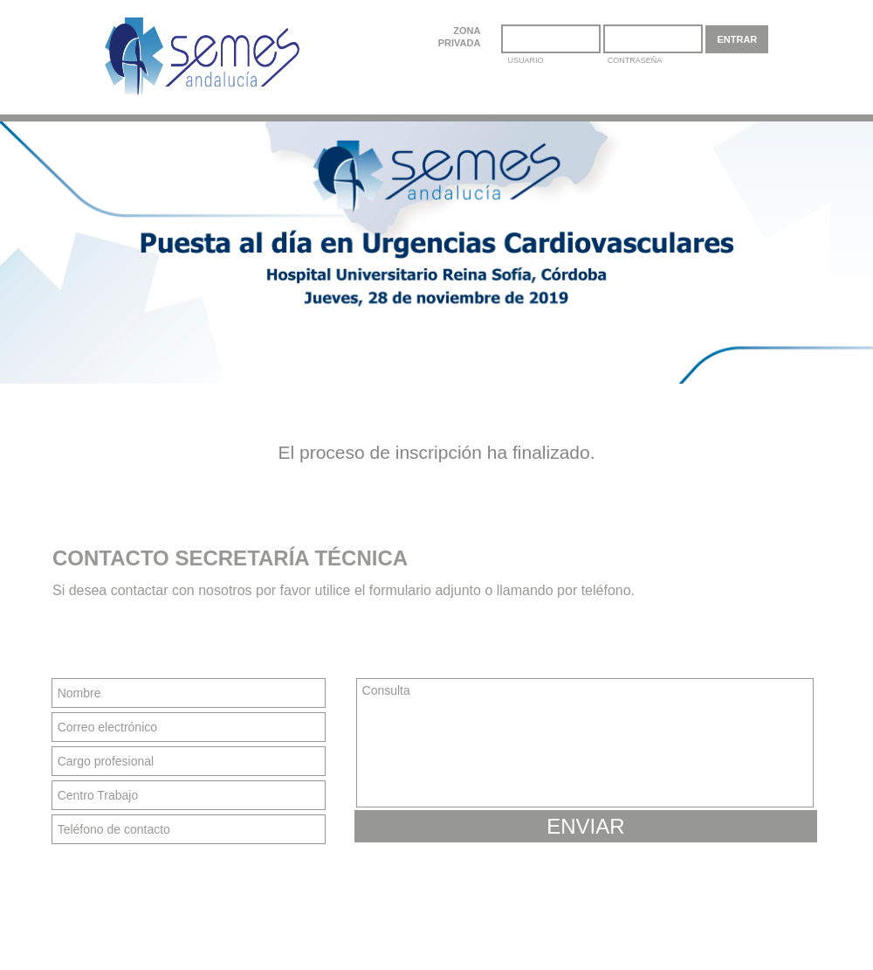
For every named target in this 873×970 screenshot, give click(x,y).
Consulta (585, 742)
